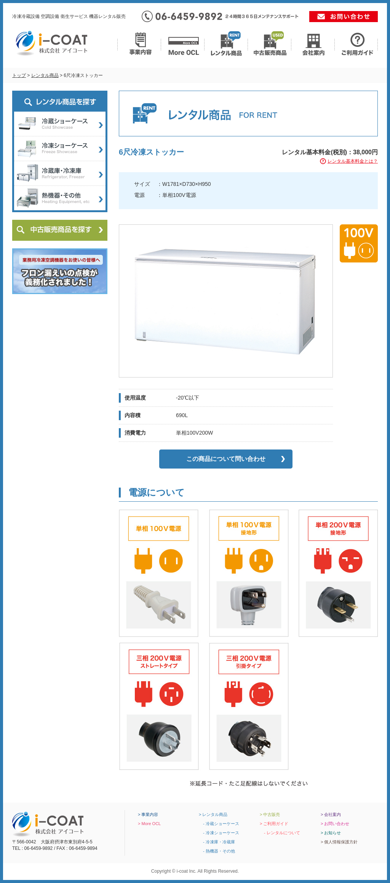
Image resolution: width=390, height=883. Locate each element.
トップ (19, 75)
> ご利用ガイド (274, 823)
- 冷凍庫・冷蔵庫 (217, 842)
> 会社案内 (331, 814)
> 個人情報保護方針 (339, 842)
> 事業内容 (148, 814)
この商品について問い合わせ (225, 459)
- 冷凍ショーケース (219, 832)
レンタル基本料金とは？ (353, 161)
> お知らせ (331, 832)
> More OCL (149, 823)
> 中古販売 (270, 814)
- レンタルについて (280, 832)
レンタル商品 (45, 75)
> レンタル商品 (213, 814)
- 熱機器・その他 (217, 851)
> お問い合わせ (335, 823)
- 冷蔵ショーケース (219, 823)
